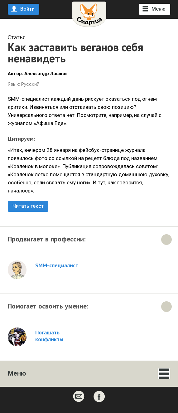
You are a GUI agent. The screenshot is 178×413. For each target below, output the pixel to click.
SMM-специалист (56, 265)
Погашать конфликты (49, 336)
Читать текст (28, 206)
